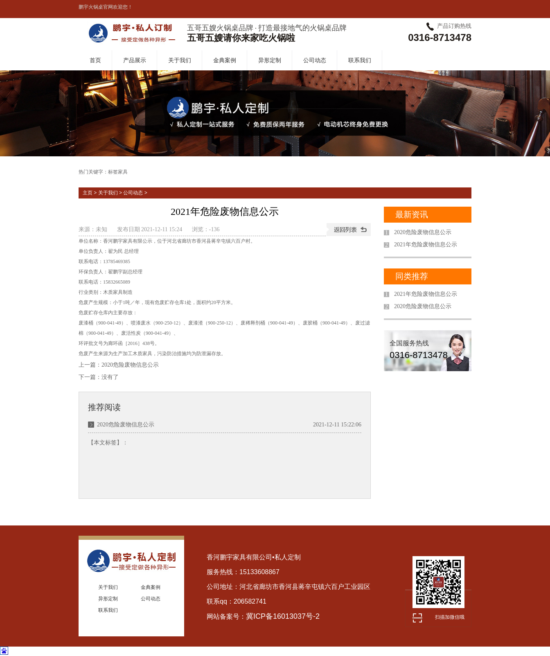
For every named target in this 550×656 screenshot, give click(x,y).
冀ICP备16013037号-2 (283, 616)
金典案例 (224, 60)
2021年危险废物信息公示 (425, 244)
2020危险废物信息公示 (130, 365)
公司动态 (314, 60)
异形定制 (269, 60)
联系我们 (359, 60)
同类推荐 (411, 276)
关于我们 (179, 60)
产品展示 (134, 60)
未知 (101, 229)
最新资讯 (411, 214)
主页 (87, 193)
